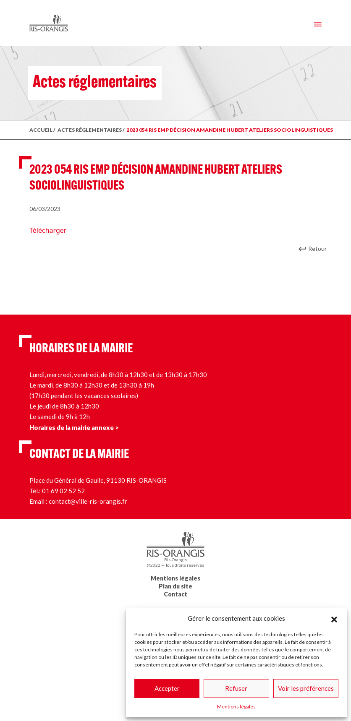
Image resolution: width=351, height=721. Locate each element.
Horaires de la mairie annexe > (74, 427)
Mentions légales (236, 706)
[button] (334, 618)
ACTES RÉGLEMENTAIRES (90, 130)
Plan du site (175, 586)
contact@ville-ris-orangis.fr (88, 501)
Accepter (167, 688)
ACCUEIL (40, 130)
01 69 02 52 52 (63, 491)
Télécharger (47, 230)
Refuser (236, 688)
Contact (175, 594)
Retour (317, 248)
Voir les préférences (306, 688)
